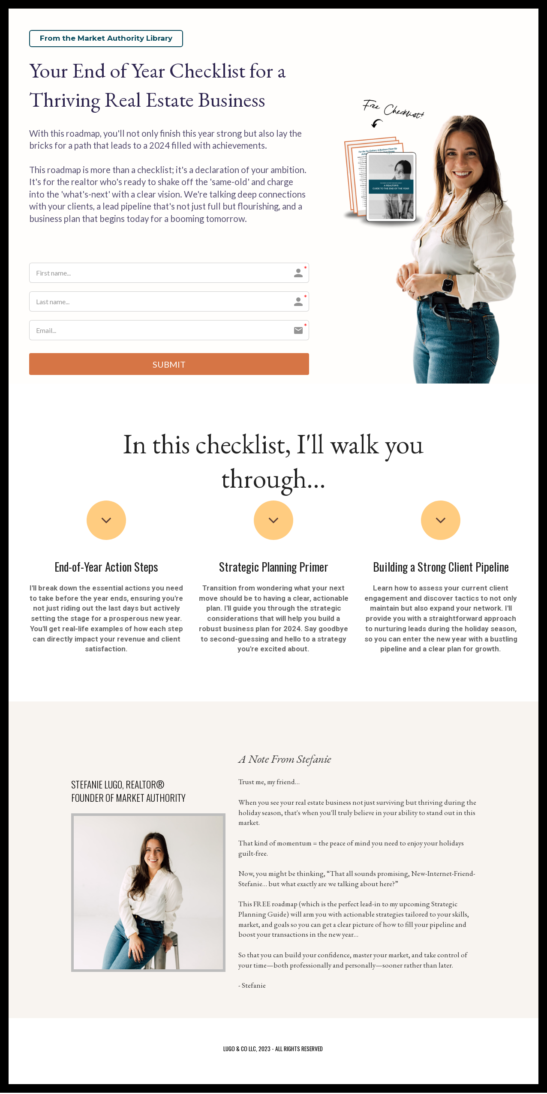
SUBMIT (169, 365)
